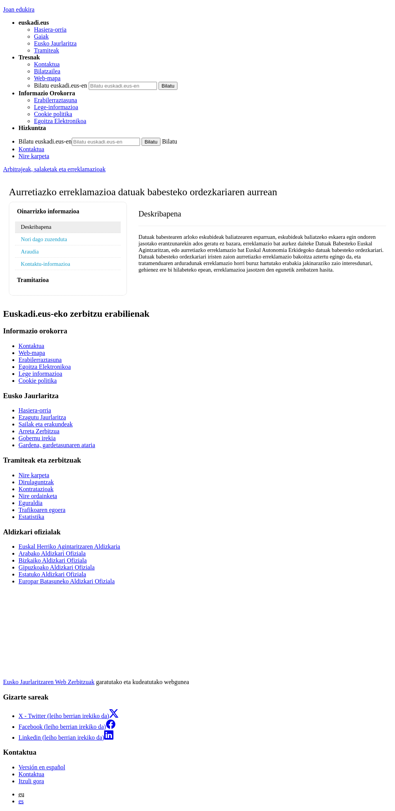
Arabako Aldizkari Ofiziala (52, 553)
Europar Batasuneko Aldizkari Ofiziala (67, 581)
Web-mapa (47, 78)
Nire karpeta (34, 156)
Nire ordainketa (38, 496)
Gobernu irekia (37, 438)
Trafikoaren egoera (42, 510)
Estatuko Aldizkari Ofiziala (52, 574)
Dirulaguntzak (36, 482)
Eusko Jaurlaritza (55, 43)
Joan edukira (18, 9)
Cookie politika (53, 114)
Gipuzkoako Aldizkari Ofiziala (57, 567)
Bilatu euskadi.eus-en (60, 85)
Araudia (30, 251)
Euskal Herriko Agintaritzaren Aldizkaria (69, 546)
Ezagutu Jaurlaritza (42, 417)
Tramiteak (46, 50)
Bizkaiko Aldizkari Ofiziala (53, 560)
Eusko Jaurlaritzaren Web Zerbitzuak (49, 682)
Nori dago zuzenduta (44, 239)
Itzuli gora (31, 781)
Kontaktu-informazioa (45, 264)
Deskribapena (36, 227)
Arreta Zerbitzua (39, 431)
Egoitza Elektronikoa (60, 121)
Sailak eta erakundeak (46, 424)
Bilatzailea (47, 71)
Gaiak (41, 36)
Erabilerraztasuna (55, 100)
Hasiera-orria (50, 29)
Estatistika (31, 517)
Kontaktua (47, 64)
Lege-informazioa (56, 107)
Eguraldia (30, 503)
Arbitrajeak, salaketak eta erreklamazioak (54, 169)
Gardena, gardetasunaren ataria (57, 445)
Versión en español (42, 767)
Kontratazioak (36, 489)
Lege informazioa (40, 373)
